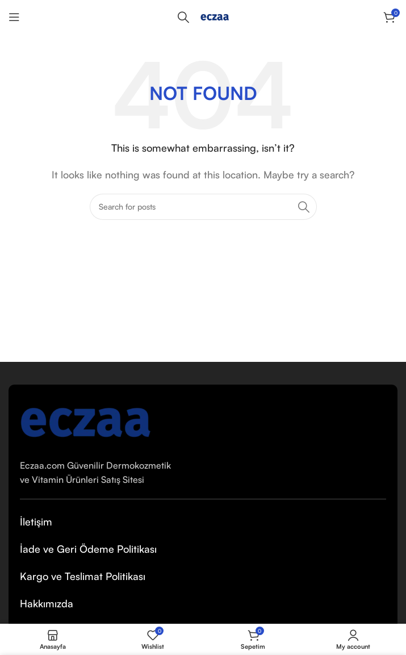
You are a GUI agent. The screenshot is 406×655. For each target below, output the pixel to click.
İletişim (36, 521)
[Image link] (85, 419)
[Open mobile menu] (14, 17)
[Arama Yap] (183, 17)
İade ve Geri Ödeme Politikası (88, 549)
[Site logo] (214, 16)
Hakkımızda (46, 603)
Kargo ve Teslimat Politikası (82, 576)
